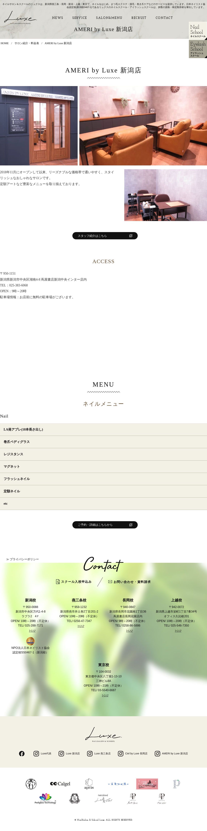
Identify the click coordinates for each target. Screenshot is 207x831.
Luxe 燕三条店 (99, 753)
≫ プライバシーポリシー (22, 559)
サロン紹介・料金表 (27, 43)
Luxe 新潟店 (69, 753)
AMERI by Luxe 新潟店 (58, 43)
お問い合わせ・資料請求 (129, 582)
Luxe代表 (42, 753)
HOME (5, 43)
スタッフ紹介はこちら (92, 235)
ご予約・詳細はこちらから (95, 524)
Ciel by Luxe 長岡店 (132, 753)
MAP (32, 631)
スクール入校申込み (74, 581)
